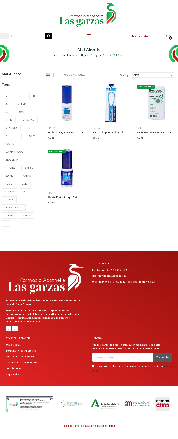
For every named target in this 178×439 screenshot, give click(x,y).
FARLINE (10, 167)
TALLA (26, 215)
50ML (21, 111)
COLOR (9, 191)
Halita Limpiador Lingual (108, 132)
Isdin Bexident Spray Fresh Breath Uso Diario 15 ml (155, 132)
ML (7, 96)
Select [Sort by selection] (152, 75)
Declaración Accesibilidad (22, 362)
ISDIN (8, 119)
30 (6, 104)
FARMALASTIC (13, 207)
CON (24, 183)
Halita (51, 128)
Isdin (139, 128)
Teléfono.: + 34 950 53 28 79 (109, 270)
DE (34, 96)
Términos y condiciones (21, 350)
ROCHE (9, 143)
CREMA (22, 104)
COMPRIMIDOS (14, 151)
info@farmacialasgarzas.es (109, 276)
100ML (9, 215)
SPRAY (9, 199)
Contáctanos (14, 368)
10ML (8, 183)
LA (28, 127)
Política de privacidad (20, 356)
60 (24, 191)
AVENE (27, 175)
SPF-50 (29, 167)
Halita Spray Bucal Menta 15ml (66, 132)
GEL (21, 96)
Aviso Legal (13, 344)
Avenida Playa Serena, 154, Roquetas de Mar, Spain (123, 281)
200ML (9, 175)
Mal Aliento (11, 74)
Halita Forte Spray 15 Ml (63, 197)
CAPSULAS (28, 119)
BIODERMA (11, 159)
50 (6, 111)
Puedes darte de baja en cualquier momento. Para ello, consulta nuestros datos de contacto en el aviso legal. (126, 346)
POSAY (31, 135)
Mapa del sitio (14, 374)
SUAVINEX (11, 127)
